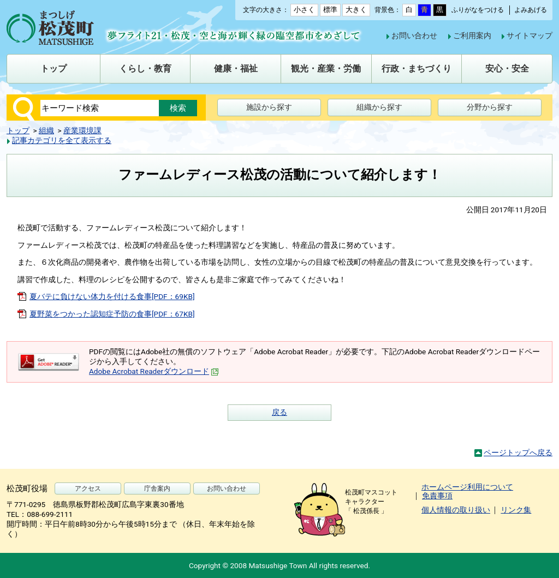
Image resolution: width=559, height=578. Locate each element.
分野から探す (490, 107)
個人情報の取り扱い (455, 509)
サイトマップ (529, 35)
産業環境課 (82, 130)
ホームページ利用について (467, 486)
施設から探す (269, 107)
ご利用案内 (472, 35)
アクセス (88, 488)
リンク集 (516, 509)
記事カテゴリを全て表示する (61, 140)
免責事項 (437, 495)
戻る (279, 412)
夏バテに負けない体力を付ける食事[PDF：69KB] (112, 296)
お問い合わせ (414, 35)
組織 (46, 130)
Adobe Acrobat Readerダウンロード (154, 371)
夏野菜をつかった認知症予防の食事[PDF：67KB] (112, 313)
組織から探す (379, 107)
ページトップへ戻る (518, 452)
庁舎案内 (157, 488)
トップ (18, 130)
